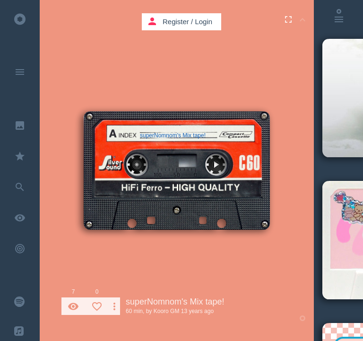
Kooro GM (167, 311)
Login (203, 22)
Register (176, 22)
